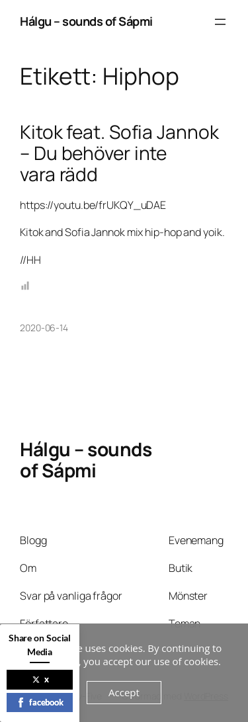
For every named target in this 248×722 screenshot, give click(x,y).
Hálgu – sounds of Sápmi (86, 21)
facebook (39, 702)
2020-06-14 (44, 327)
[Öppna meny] (220, 22)
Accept (124, 692)
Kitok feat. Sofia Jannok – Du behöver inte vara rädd (119, 153)
